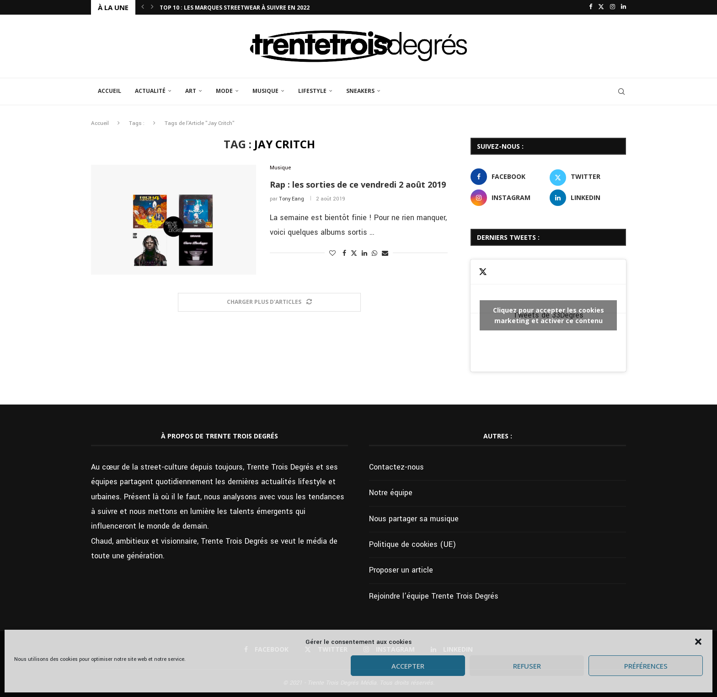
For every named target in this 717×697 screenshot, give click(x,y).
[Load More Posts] (269, 302)
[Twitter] (601, 7)
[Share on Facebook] (344, 253)
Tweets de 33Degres (548, 315)
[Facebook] (590, 7)
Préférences (646, 665)
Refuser (527, 665)
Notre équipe (390, 492)
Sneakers (360, 91)
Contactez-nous (396, 467)
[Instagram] (612, 7)
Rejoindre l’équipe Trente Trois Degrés (433, 596)
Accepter (407, 665)
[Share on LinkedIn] (364, 253)
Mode (224, 91)
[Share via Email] (385, 253)
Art (190, 91)
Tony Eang (291, 198)
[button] (698, 641)
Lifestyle (312, 91)
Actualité (150, 91)
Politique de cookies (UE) (412, 544)
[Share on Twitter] (354, 253)
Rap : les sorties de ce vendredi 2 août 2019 (358, 184)
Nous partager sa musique (414, 518)
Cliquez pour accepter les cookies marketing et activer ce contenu (548, 315)
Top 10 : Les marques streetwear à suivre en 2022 (235, 7)
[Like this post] (332, 253)
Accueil (109, 91)
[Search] (621, 91)
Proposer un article (401, 570)
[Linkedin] (623, 7)
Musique (265, 91)
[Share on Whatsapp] (374, 253)
